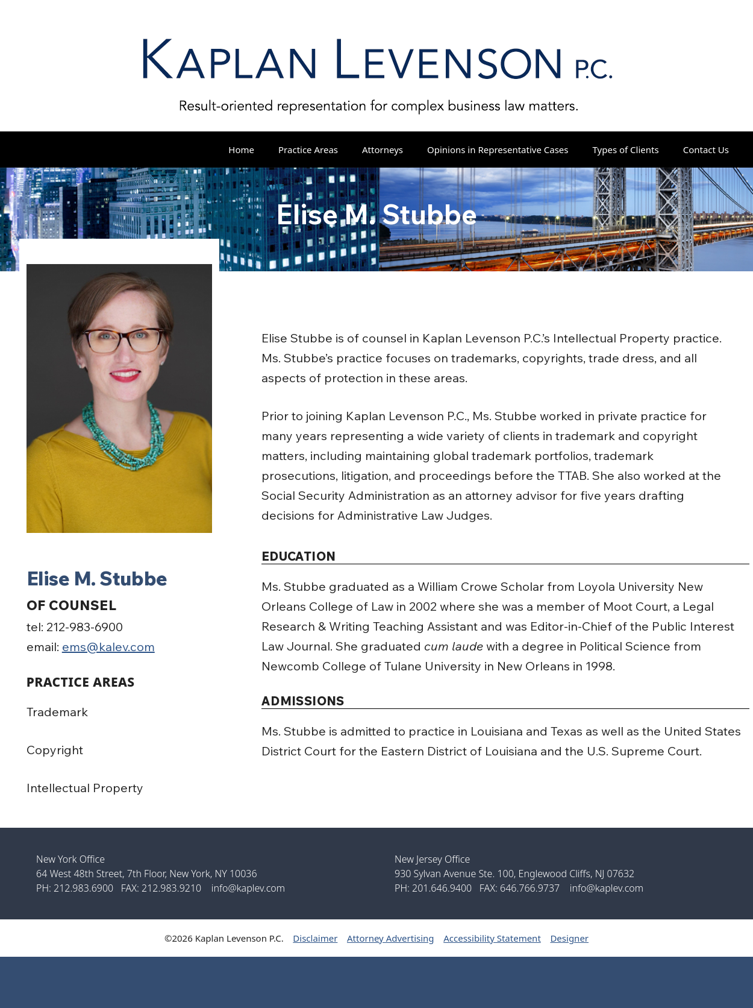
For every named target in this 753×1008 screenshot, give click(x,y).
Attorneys (382, 149)
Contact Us (706, 149)
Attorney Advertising (390, 938)
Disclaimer (315, 938)
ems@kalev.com (108, 646)
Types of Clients (626, 149)
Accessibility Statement (492, 938)
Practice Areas (308, 149)
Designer (569, 938)
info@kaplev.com (248, 888)
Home (241, 149)
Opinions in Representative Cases (498, 149)
